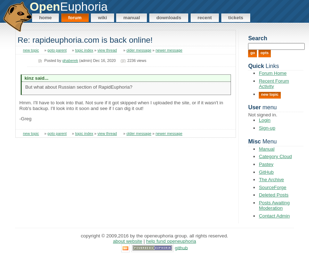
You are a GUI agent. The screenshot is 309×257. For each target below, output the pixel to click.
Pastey (266, 164)
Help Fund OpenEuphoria (171, 241)
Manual (131, 17)
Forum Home (273, 73)
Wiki (102, 17)
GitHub (266, 172)
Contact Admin (274, 216)
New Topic (269, 94)
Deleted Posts (273, 195)
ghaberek (70, 60)
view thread (107, 50)
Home (45, 17)
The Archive (271, 179)
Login (265, 120)
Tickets (235, 17)
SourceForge (272, 187)
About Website (127, 241)
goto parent (57, 50)
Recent (204, 17)
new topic (31, 50)
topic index (84, 50)
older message (139, 50)
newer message (168, 50)
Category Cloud (275, 156)
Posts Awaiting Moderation (274, 205)
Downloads (168, 17)
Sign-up (267, 128)
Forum (75, 17)
